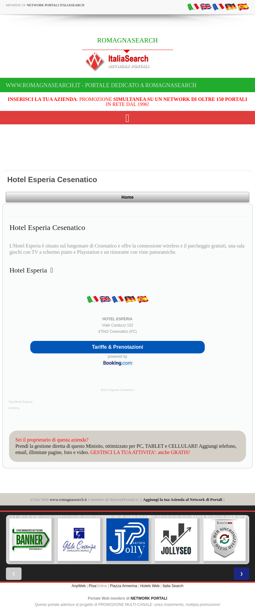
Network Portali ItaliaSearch (56, 5)
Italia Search (173, 586)
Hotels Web (149, 586)
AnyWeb (78, 586)
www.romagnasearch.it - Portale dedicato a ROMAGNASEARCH (101, 85)
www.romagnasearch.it (68, 499)
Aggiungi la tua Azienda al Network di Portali (182, 499)
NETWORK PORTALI (149, 598)
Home (127, 197)
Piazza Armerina (123, 586)
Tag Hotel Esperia (20, 401)
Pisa (92, 586)
